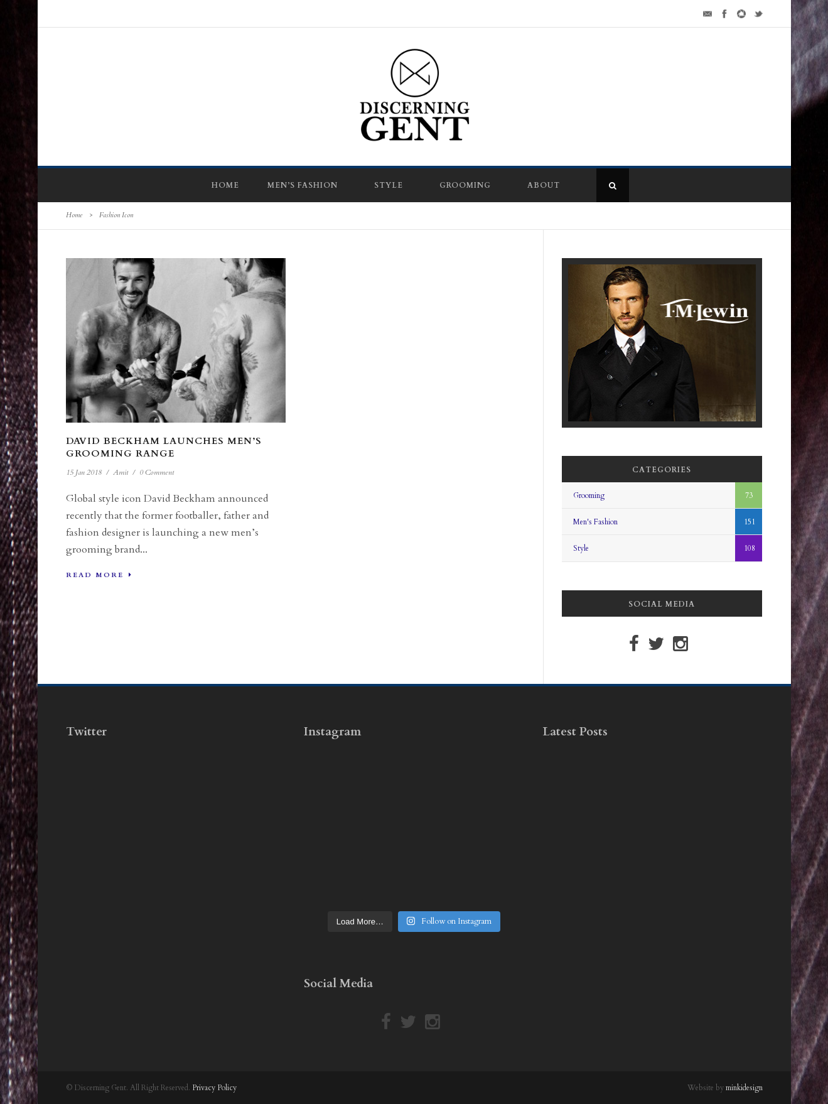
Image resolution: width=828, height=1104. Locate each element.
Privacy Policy (214, 1088)
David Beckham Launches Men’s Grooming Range (164, 447)
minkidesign (744, 1088)
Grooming (465, 185)
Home (225, 185)
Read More (99, 575)
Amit (120, 472)
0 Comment (156, 472)
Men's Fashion (595, 522)
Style (388, 185)
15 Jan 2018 (84, 472)
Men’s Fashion (302, 185)
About (543, 185)
